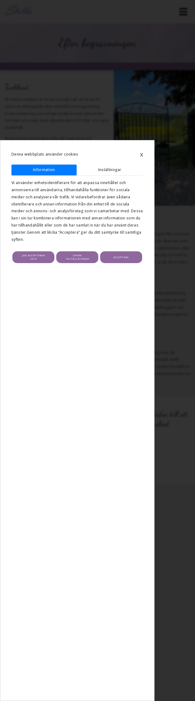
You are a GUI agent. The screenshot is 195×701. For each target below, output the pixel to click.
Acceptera (121, 257)
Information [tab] (44, 169)
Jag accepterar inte (33, 257)
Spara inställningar (77, 257)
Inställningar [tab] (109, 169)
